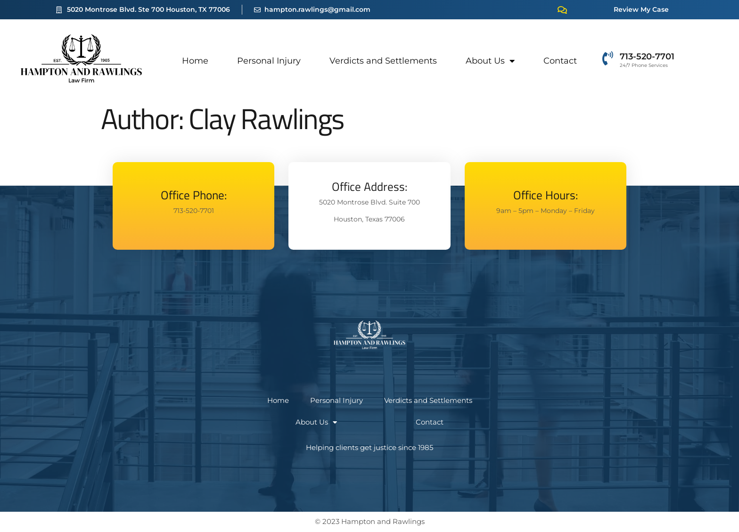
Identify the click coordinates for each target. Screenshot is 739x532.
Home (195, 61)
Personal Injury (269, 61)
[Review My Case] (562, 10)
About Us (490, 61)
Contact (560, 61)
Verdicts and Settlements (383, 61)
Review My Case (641, 9)
